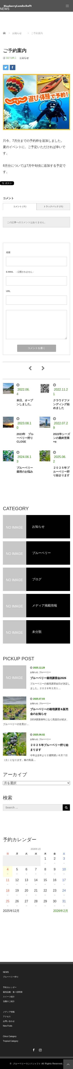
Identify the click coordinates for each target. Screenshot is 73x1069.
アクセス (6, 40)
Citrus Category (11, 53)
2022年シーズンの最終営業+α (61, 437)
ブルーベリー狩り (12, 13)
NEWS (4, 9)
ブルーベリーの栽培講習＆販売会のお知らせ (49, 711)
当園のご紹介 (9, 31)
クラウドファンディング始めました (61, 404)
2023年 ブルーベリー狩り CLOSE (26, 437)
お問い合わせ (9, 44)
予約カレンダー (11, 17)
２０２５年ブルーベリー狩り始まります (61, 471)
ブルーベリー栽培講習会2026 (48, 678)
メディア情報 (9, 35)
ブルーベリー (45, 672)
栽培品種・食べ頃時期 (15, 22)
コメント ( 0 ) (19, 206)
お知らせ (34, 672)
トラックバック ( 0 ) (53, 206)
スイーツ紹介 (9, 26)
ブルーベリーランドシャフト (27, 1064)
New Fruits (7, 48)
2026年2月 (60, 910)
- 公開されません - (19, 272)
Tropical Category (12, 57)
